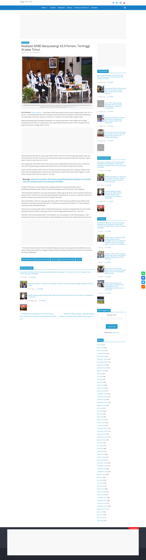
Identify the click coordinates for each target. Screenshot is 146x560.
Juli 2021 (99, 512)
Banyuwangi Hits (36, 52)
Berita (44, 8)
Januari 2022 (101, 494)
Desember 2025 (102, 359)
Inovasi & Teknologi (81, 8)
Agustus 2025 (101, 371)
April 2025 (100, 382)
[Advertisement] (73, 542)
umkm (79, 259)
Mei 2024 (100, 414)
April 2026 (100, 348)
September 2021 (102, 506)
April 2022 (100, 486)
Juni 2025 (100, 376)
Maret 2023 (100, 454)
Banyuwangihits (36, 112)
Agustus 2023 (101, 440)
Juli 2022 (99, 477)
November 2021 (102, 500)
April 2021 (100, 520)
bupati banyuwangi (42, 259)
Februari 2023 (101, 457)
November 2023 (102, 431)
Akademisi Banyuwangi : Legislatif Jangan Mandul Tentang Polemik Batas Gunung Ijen (77, 315)
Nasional (94, 8)
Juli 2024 (99, 408)
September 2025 (102, 368)
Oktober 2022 (101, 469)
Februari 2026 (101, 353)
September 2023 (102, 437)
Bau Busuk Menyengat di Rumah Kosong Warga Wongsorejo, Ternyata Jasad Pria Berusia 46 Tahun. (110, 77)
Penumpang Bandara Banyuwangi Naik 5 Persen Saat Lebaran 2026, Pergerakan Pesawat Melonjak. (115, 90)
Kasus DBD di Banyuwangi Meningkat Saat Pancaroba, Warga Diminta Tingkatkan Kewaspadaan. (113, 105)
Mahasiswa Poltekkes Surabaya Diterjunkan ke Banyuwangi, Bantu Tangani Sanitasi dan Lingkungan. (115, 120)
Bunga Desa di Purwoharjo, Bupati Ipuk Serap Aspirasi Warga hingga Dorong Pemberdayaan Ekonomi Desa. (115, 270)
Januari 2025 (101, 391)
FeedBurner (115, 332)
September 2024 (102, 402)
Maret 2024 (100, 420)
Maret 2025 (100, 385)
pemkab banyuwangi (67, 259)
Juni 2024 (100, 411)
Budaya (69, 8)
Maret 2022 (100, 489)
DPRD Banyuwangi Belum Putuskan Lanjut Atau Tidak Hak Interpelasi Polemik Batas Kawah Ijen (38, 316)
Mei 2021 (100, 518)
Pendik (33, 277)
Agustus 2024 (101, 405)
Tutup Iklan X (133, 528)
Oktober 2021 (101, 503)
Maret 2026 (100, 350)
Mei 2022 (100, 483)
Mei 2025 (100, 379)
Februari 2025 (101, 388)
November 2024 (102, 397)
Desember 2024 (102, 394)
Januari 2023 (101, 460)
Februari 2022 (101, 492)
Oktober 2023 (101, 434)
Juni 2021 (100, 515)
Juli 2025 (99, 373)
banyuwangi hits (28, 259)
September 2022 (102, 471)
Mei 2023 (100, 448)
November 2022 (102, 466)
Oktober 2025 (101, 365)
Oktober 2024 (101, 399)
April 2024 (100, 417)
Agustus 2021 (101, 509)
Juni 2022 (100, 480)
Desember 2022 (102, 463)
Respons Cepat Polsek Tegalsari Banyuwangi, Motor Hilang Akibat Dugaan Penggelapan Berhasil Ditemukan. (115, 256)
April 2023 (100, 451)
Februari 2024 (101, 422)
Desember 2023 (102, 428)
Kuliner (52, 8)
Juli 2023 (99, 443)
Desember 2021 (102, 497)
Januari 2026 (101, 356)
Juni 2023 (100, 446)
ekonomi (55, 259)
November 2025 (102, 362)
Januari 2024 (101, 425)
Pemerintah (25, 42)
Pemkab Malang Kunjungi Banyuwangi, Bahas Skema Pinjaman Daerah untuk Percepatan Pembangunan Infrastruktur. (60, 296)
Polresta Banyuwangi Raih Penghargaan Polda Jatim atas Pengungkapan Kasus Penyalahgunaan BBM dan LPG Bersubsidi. (114, 286)
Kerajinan (61, 8)
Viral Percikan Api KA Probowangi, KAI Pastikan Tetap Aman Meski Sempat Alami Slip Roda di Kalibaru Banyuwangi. (115, 134)
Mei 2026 (100, 345)
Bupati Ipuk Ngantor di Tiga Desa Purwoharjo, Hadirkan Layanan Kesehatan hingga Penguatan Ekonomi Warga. (60, 284)
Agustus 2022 (101, 474)
